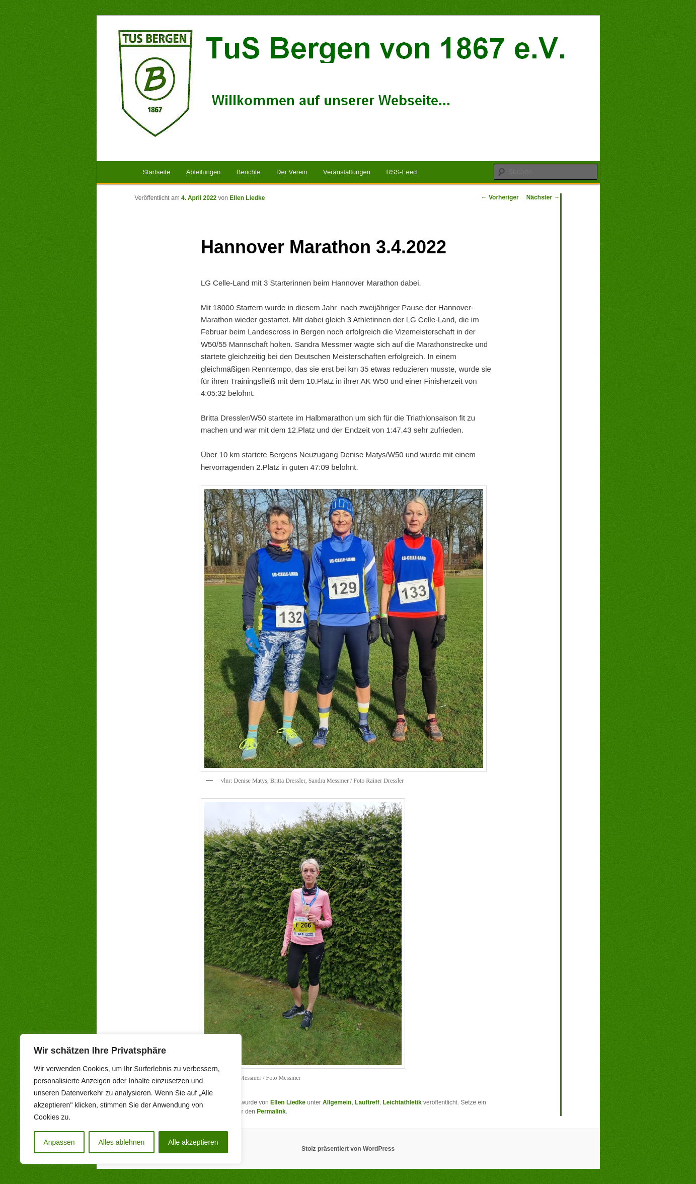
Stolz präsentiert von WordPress (348, 1148)
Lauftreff (367, 1102)
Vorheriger (500, 197)
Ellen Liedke (247, 197)
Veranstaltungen (346, 172)
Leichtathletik (401, 1102)
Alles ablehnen (121, 1142)
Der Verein (291, 172)
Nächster (543, 197)
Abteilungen (203, 172)
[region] (131, 1099)
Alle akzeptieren (193, 1142)
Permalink (271, 1111)
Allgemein (337, 1102)
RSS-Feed (401, 172)
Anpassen (58, 1142)
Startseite (156, 172)
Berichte (249, 172)
